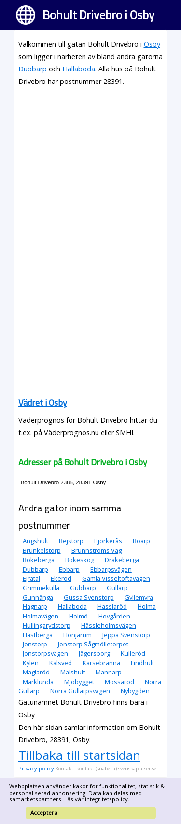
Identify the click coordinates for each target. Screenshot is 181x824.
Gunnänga (38, 597)
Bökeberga (39, 559)
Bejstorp (71, 540)
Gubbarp (83, 587)
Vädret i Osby (42, 402)
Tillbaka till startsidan (79, 755)
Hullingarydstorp (46, 625)
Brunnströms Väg (96, 550)
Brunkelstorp (42, 550)
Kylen (31, 663)
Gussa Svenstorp (89, 597)
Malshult (72, 672)
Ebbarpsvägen (111, 569)
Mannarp (109, 672)
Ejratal (31, 578)
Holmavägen (40, 616)
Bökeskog (79, 559)
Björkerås (108, 540)
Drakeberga (122, 559)
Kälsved (60, 663)
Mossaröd (119, 681)
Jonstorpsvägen (45, 653)
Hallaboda (78, 68)
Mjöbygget (79, 681)
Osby (152, 44)
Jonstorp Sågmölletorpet (93, 644)
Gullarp (117, 587)
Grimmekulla (41, 587)
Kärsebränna (101, 663)
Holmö (78, 616)
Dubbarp (32, 68)
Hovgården (114, 616)
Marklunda (38, 681)
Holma (147, 606)
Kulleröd (133, 653)
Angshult (35, 540)
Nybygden (135, 691)
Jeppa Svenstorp (126, 635)
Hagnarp (35, 606)
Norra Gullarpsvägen (80, 691)
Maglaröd (36, 672)
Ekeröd (61, 578)
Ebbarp (69, 569)
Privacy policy (36, 768)
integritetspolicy (106, 799)
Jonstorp (35, 644)
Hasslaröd (112, 606)
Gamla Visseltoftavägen (116, 578)
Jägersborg (94, 653)
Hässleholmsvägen (108, 625)
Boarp (141, 540)
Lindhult (142, 663)
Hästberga (38, 635)
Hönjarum (77, 635)
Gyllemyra (139, 597)
